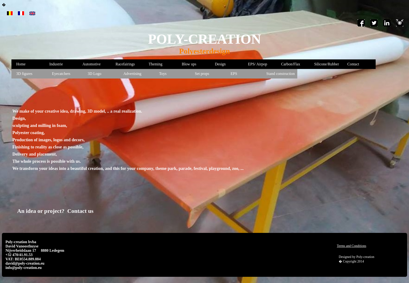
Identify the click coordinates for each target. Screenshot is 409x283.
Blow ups (189, 64)
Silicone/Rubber (326, 64)
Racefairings (125, 64)
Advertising (132, 74)
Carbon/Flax (290, 64)
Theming (155, 64)
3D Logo (94, 74)
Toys (163, 74)
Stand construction (280, 74)
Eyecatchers (61, 74)
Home (20, 64)
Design (220, 64)
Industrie (56, 64)
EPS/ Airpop (257, 64)
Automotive (91, 64)
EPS (234, 74)
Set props (202, 74)
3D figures (24, 74)
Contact (353, 64)
